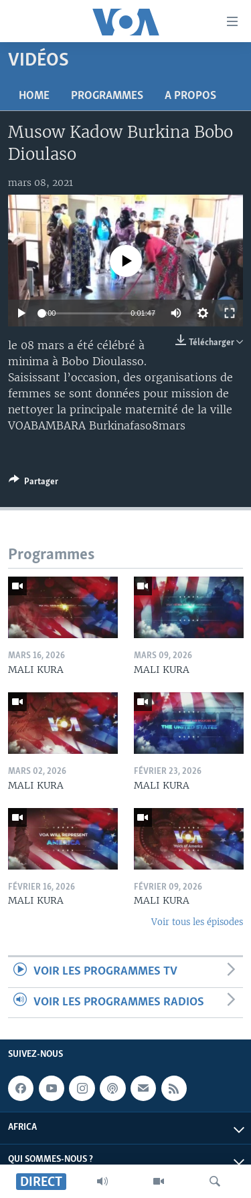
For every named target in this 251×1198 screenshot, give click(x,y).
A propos (190, 96)
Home (34, 96)
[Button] (33, 483)
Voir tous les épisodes (197, 922)
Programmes (107, 96)
